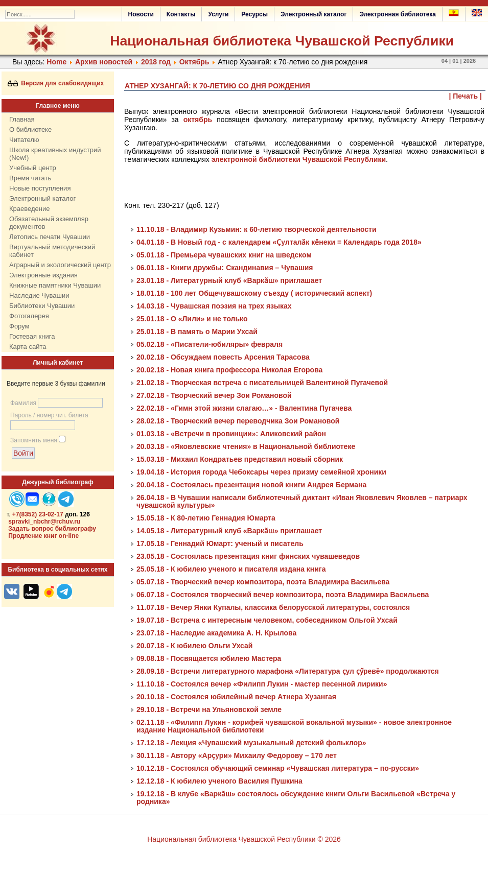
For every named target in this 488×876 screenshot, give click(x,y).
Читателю (24, 140)
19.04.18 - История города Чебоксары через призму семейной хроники (261, 472)
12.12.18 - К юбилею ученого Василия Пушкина (219, 781)
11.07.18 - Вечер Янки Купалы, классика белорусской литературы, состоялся (273, 607)
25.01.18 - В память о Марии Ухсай (197, 331)
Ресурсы (254, 14)
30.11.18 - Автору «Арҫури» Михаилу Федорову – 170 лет (236, 755)
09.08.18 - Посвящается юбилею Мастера (208, 658)
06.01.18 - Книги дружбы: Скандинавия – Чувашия (224, 268)
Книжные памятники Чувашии (55, 285)
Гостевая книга (32, 336)
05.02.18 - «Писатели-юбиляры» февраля (209, 344)
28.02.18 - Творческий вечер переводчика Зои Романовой (237, 421)
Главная (21, 119)
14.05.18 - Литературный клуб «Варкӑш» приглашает (229, 531)
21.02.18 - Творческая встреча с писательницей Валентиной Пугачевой (262, 382)
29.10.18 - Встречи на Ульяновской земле (209, 709)
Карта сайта (27, 346)
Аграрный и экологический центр (60, 265)
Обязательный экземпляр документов (48, 222)
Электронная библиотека (397, 14)
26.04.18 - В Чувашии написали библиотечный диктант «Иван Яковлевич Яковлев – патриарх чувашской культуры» (302, 501)
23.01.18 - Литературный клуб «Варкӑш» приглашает (229, 280)
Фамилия (23, 403)
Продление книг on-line (43, 535)
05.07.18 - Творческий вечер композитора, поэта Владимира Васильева (262, 582)
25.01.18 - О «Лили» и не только (192, 319)
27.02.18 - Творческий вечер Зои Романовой (214, 395)
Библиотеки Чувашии (42, 306)
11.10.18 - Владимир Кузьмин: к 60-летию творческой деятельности (256, 229)
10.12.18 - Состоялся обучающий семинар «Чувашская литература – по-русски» (277, 768)
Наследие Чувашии (39, 295)
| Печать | (465, 96)
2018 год (156, 62)
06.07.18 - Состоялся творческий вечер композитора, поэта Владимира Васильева (282, 594)
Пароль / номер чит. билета (49, 415)
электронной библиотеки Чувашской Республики (299, 159)
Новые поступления (40, 188)
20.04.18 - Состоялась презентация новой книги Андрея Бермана (251, 485)
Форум (19, 326)
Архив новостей (103, 62)
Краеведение (29, 208)
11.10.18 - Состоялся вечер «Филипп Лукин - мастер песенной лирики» (261, 684)
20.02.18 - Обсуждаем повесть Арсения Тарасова (223, 357)
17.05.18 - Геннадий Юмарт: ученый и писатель (220, 543)
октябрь (197, 119)
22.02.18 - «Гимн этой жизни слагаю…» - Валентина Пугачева (244, 408)
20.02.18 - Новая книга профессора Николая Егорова (229, 370)
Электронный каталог (313, 14)
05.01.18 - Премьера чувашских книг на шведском (224, 255)
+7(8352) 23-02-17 (37, 514)
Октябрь (194, 62)
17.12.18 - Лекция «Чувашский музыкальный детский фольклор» (251, 743)
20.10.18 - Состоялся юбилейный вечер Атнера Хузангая (236, 697)
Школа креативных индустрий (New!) (55, 153)
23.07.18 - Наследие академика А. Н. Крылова (216, 633)
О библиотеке (30, 129)
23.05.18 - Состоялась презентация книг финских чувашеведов (248, 556)
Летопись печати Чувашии (49, 237)
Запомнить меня (33, 440)
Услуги (218, 14)
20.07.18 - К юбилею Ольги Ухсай (194, 646)
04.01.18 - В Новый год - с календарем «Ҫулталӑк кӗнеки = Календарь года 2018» (279, 242)
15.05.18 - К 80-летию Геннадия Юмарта (205, 518)
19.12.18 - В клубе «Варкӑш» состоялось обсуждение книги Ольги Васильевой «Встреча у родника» (295, 798)
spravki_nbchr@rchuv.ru (44, 521)
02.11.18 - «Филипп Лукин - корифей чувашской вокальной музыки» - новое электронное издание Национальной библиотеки (294, 726)
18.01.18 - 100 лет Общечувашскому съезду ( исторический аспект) (254, 293)
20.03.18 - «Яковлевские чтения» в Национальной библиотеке (245, 446)
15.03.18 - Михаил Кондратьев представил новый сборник (239, 459)
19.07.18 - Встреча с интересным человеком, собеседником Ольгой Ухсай (267, 620)
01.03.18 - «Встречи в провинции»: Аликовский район (231, 434)
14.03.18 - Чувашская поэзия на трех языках (214, 306)
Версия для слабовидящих (56, 83)
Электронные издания (43, 275)
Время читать (30, 178)
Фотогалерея (29, 316)
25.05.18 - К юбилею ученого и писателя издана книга (231, 569)
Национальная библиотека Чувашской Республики (282, 41)
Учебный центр (32, 168)
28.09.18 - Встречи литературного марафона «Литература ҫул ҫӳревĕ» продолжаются (287, 671)
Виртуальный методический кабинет (52, 250)
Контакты (181, 14)
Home (56, 62)
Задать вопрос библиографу (52, 528)
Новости (141, 14)
